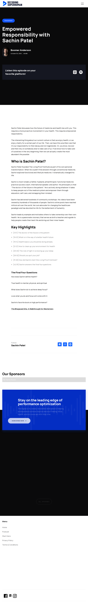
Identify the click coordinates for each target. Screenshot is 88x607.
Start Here (6, 536)
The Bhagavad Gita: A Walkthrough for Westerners (32, 309)
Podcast (5, 532)
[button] (82, 3)
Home (4, 527)
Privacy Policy (7, 540)
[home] (12, 3)
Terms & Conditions (10, 545)
